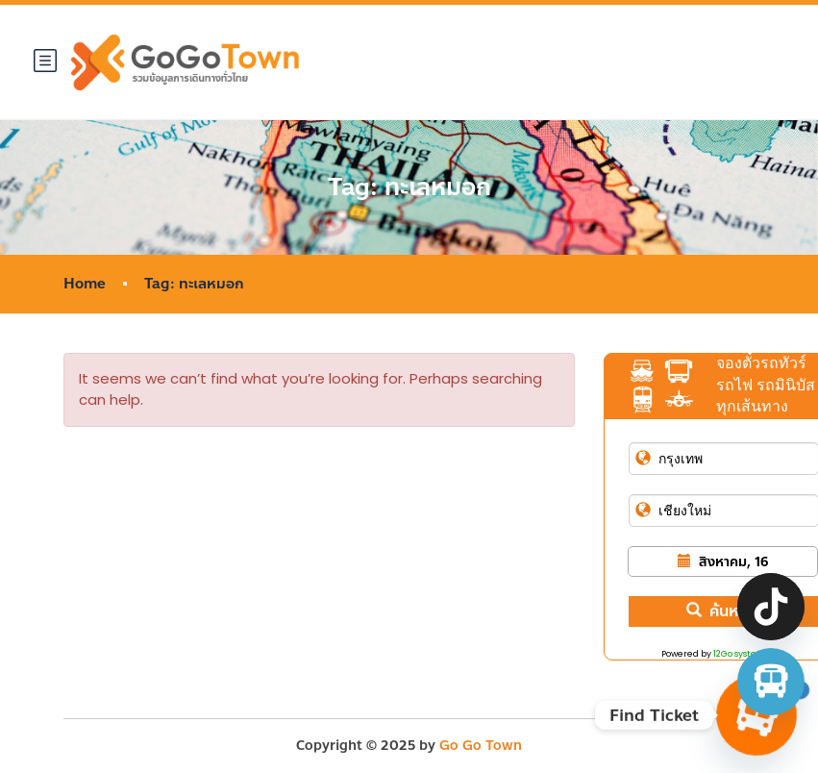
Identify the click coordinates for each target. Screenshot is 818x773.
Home (84, 284)
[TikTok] (771, 606)
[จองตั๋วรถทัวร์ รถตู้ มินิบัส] (771, 681)
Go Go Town (480, 746)
